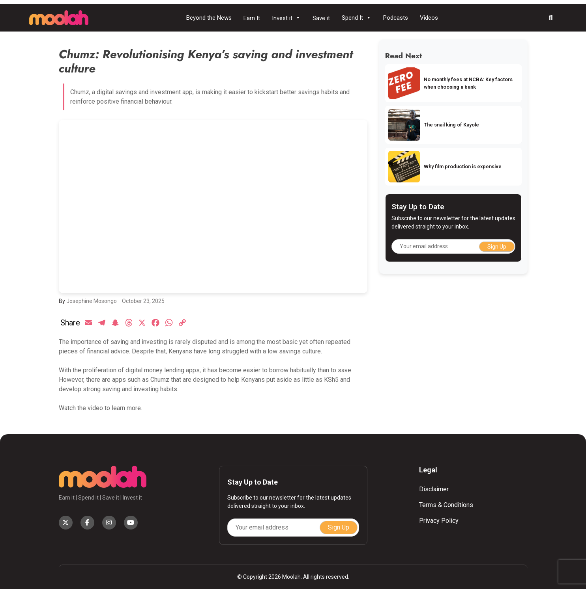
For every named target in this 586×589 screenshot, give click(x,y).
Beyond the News (209, 17)
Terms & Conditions (446, 505)
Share (70, 322)
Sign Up (496, 246)
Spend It (356, 18)
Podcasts (395, 17)
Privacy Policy (439, 520)
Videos (429, 17)
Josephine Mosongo (91, 301)
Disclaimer (434, 489)
